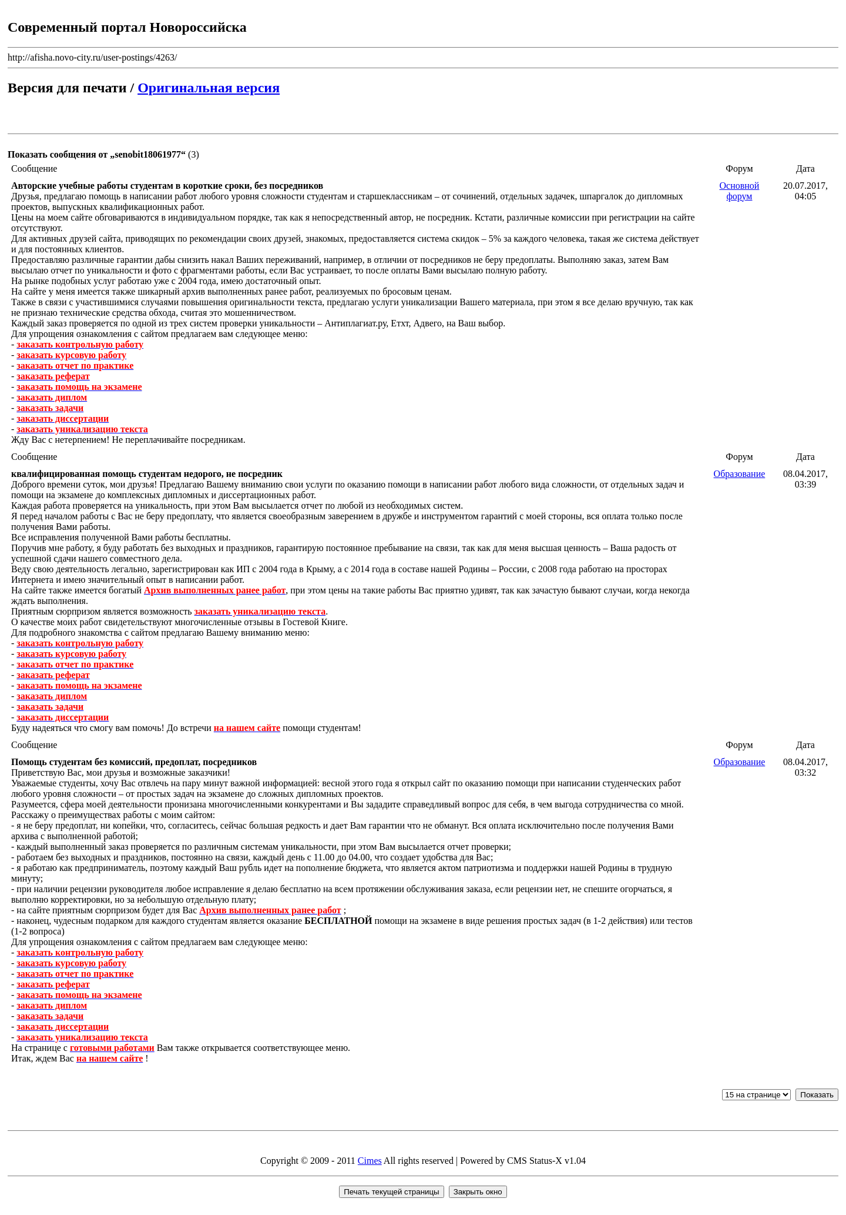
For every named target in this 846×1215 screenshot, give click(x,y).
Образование (740, 474)
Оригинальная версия (208, 87)
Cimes (370, 1161)
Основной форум (740, 191)
